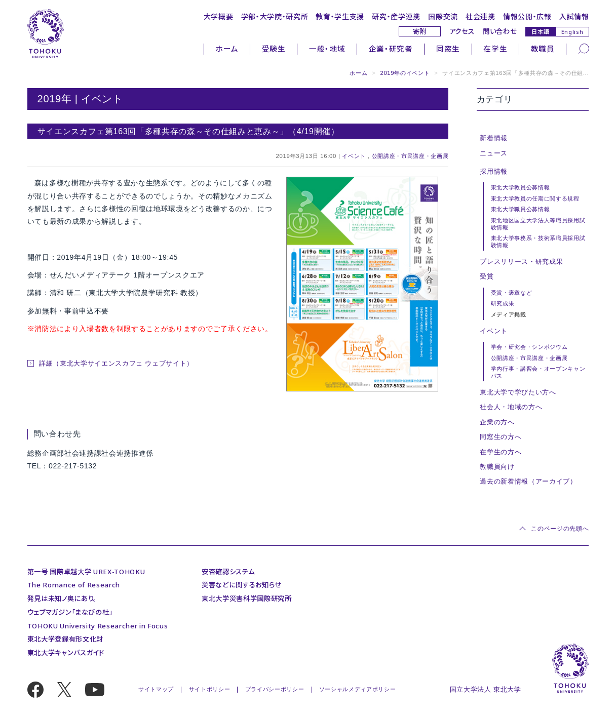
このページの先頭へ (560, 528)
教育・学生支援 (340, 16)
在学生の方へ (500, 452)
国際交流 (443, 16)
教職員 (543, 49)
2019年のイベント (405, 73)
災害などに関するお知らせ (242, 584)
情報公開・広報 (527, 16)
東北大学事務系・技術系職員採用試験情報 (538, 241)
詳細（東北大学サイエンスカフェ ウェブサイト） (116, 363)
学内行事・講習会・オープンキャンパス (538, 372)
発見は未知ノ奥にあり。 (62, 598)
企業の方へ (497, 422)
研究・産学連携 (396, 16)
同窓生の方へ (500, 437)
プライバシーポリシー (274, 689)
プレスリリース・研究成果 (521, 261)
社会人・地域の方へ (511, 407)
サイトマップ (156, 689)
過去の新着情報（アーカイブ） (528, 481)
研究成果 (503, 303)
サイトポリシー (209, 689)
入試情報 (574, 16)
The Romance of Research (73, 584)
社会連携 (480, 16)
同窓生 (448, 49)
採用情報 (494, 171)
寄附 (420, 31)
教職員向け (497, 466)
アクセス (462, 31)
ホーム (226, 49)
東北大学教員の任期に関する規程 (535, 198)
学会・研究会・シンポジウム (529, 347)
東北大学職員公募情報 (520, 209)
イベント (354, 156)
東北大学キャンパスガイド (65, 652)
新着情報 (494, 138)
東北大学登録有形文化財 (65, 639)
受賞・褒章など (511, 293)
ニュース (494, 153)
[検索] (584, 48)
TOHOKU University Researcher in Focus (97, 625)
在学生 (495, 49)
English (572, 31)
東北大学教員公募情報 (520, 187)
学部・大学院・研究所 (275, 16)
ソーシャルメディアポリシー (357, 689)
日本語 (540, 31)
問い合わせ (500, 31)
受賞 (486, 276)
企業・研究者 (391, 49)
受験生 (274, 49)
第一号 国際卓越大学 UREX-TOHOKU (86, 571)
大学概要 (219, 16)
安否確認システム (228, 571)
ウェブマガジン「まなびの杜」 (69, 612)
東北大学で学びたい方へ (518, 392)
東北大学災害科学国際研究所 (247, 598)
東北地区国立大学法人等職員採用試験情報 (538, 223)
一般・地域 (327, 49)
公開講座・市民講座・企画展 (410, 156)
